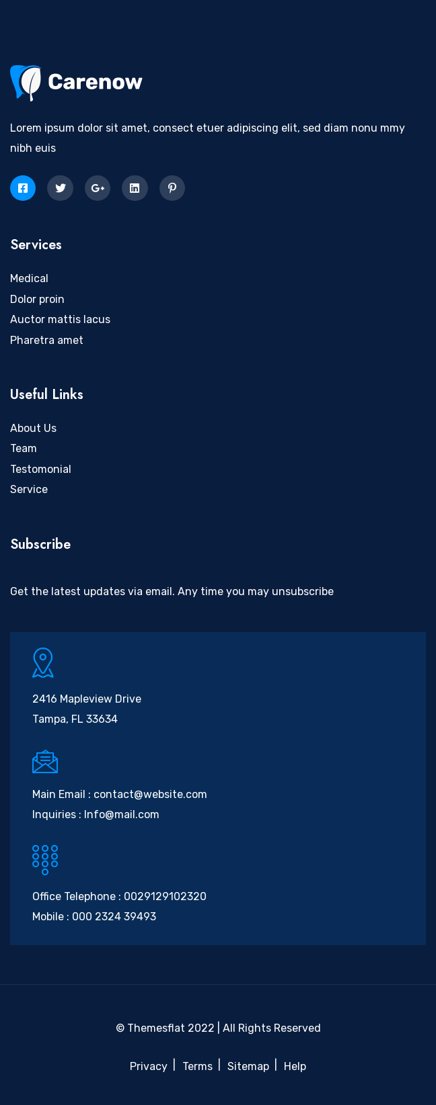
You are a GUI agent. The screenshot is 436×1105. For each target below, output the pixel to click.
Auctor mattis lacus (60, 319)
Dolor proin (37, 299)
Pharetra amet (46, 340)
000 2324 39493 (114, 916)
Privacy (149, 1066)
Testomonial (40, 469)
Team (23, 448)
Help (295, 1066)
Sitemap (248, 1066)
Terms (197, 1066)
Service (29, 489)
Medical (29, 278)
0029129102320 (165, 896)
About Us (33, 428)
